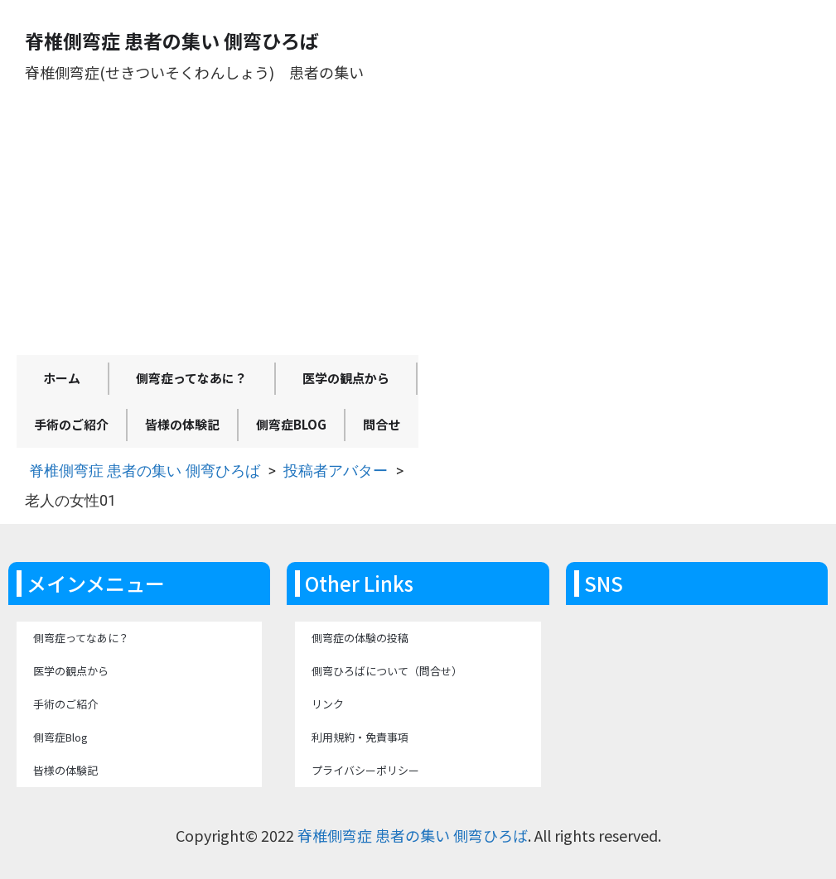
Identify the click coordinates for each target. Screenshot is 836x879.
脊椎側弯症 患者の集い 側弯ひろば (144, 470)
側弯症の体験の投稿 (360, 638)
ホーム (61, 378)
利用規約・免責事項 (360, 737)
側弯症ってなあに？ (191, 378)
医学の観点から (345, 378)
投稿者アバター (335, 470)
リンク (328, 704)
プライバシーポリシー (365, 770)
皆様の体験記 (182, 424)
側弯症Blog (291, 424)
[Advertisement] (217, 231)
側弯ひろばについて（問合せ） (387, 671)
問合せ (381, 424)
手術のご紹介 (71, 424)
